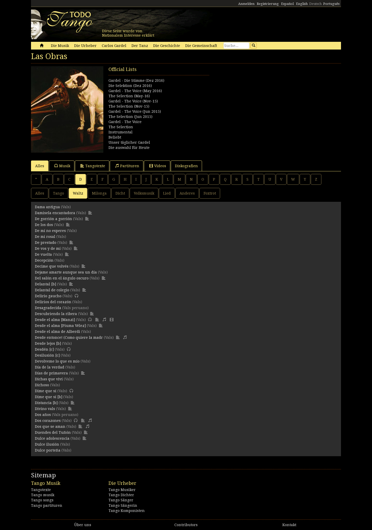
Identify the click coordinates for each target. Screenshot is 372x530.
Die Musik (60, 46)
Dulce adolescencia (52, 438)
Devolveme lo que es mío (57, 361)
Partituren (127, 166)
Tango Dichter (121, 495)
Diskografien (186, 166)
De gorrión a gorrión (53, 219)
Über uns (82, 525)
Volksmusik (144, 193)
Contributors (186, 525)
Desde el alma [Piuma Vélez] (60, 326)
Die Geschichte (166, 46)
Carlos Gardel (114, 46)
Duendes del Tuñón (53, 432)
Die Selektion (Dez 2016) (130, 86)
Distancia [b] (46, 403)
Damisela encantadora (55, 213)
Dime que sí (45, 391)
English (302, 4)
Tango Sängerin (123, 505)
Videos (157, 166)
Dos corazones (48, 421)
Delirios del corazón (53, 302)
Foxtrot (210, 193)
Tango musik (42, 495)
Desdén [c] (44, 349)
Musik (62, 166)
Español (287, 4)
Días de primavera (51, 373)
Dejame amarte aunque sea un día (66, 272)
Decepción (44, 260)
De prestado (45, 242)
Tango (58, 193)
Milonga (99, 193)
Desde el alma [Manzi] (55, 320)
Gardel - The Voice (125, 122)
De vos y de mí (48, 248)
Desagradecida (48, 308)
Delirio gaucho (48, 296)
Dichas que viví (49, 379)
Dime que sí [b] (48, 397)
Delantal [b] (45, 284)
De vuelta (43, 254)
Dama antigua (47, 207)
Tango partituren (46, 505)
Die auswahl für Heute (129, 148)
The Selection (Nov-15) (129, 106)
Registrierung (268, 4)
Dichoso (42, 385)
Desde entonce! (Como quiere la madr (69, 337)
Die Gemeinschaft (201, 46)
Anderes (187, 193)
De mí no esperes (50, 231)
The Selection (121, 127)
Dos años (43, 415)
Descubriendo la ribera (56, 314)
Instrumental (121, 132)
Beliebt (115, 137)
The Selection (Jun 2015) (130, 117)
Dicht (120, 193)
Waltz (78, 193)
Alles (39, 166)
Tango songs (42, 500)
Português (331, 4)
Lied (167, 193)
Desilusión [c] (47, 355)
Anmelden (246, 4)
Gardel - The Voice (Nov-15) (133, 101)
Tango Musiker (122, 490)
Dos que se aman (50, 426)
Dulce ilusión (47, 444)
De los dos (44, 225)
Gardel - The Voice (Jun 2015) (135, 111)
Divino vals (45, 409)
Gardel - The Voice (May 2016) (135, 91)
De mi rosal (45, 237)
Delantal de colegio (52, 290)
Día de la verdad (49, 367)
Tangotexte (92, 166)
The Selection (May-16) (129, 96)
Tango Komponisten (127, 511)
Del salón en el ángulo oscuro (62, 278)
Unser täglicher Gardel (129, 142)
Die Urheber (85, 46)
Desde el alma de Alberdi (57, 332)
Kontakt (289, 525)
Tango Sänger (121, 500)
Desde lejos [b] (48, 343)
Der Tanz (139, 46)
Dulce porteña (47, 450)
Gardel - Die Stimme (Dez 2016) (136, 80)
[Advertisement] (263, 102)
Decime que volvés (51, 266)
